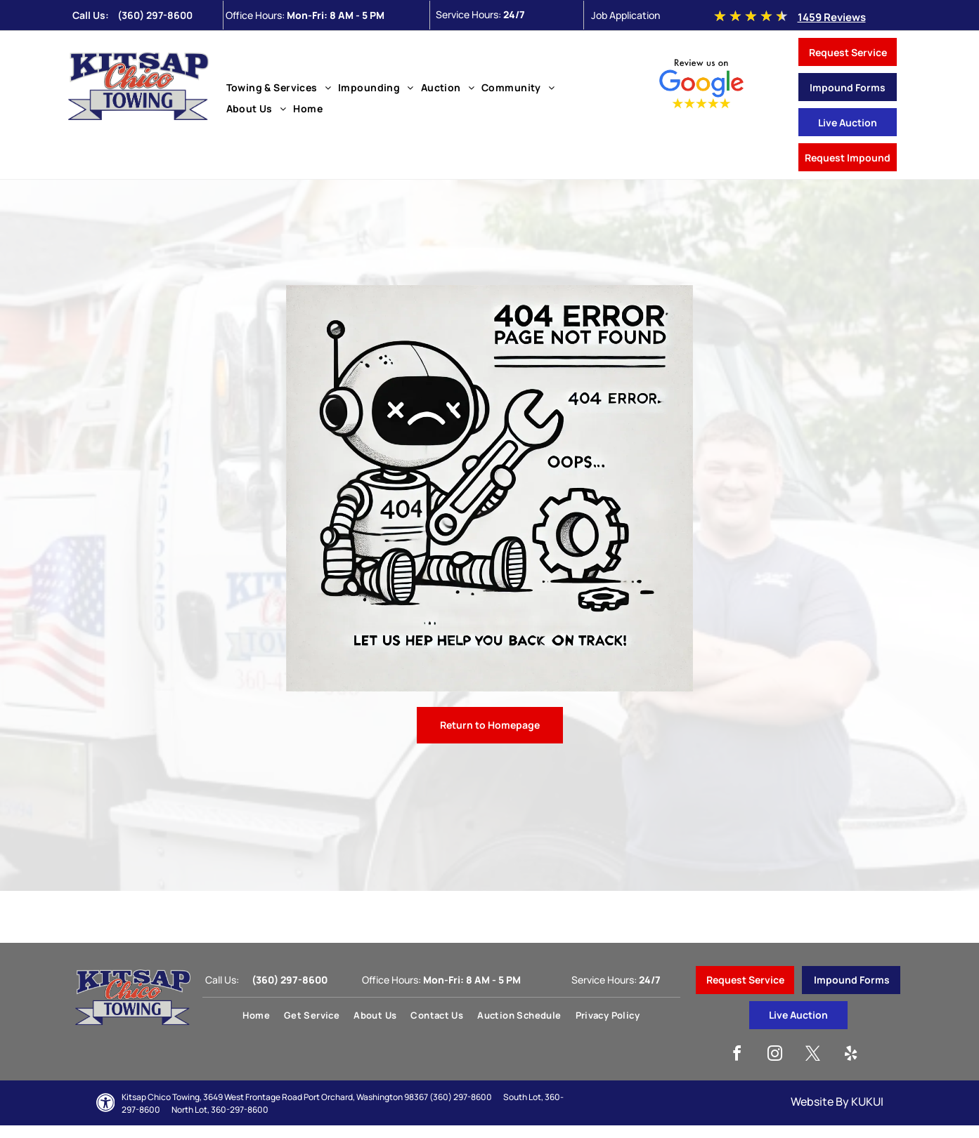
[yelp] (851, 1055)
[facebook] (737, 1055)
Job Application (625, 15)
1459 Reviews (832, 17)
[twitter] (813, 1055)
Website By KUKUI (837, 1101)
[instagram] (775, 1055)
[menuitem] (279, 87)
